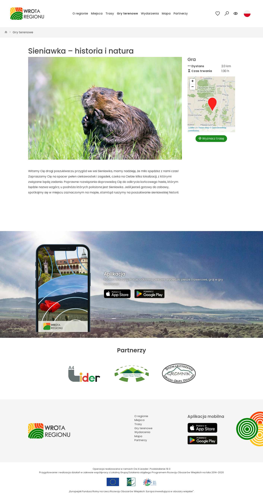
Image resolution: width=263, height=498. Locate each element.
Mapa (166, 13)
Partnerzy (181, 13)
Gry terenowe (127, 13)
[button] (212, 104)
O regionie (80, 13)
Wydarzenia (150, 13)
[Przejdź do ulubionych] (217, 13)
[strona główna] (5, 32)
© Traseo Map (202, 127)
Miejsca (97, 13)
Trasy (109, 13)
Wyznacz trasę (211, 138)
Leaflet (191, 127)
